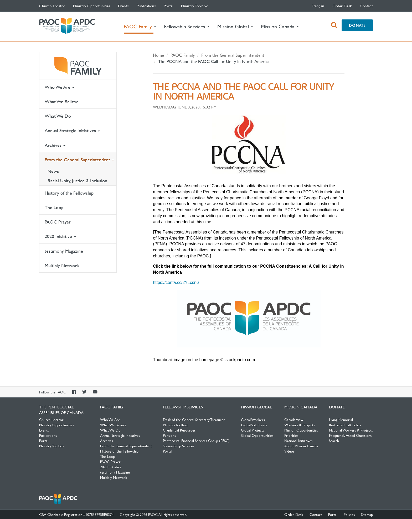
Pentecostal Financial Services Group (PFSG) (196, 440)
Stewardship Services (178, 445)
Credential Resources (179, 430)
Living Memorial (341, 419)
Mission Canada (300, 406)
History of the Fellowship (69, 193)
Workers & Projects (299, 424)
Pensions (169, 435)
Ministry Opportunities (91, 5)
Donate (357, 25)
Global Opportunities (257, 435)
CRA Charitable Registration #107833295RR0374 (76, 514)
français (318, 5)
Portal (168, 5)
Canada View (293, 419)
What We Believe (62, 101)
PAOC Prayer (58, 222)
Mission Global (256, 406)
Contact (366, 5)
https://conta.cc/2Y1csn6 (176, 282)
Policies (349, 514)
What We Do (58, 116)
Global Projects (252, 430)
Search (334, 440)
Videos (289, 451)
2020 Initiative (60, 236)
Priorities (291, 435)
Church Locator (52, 5)
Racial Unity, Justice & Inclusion (77, 180)
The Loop (54, 207)
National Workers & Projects (351, 430)
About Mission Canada (301, 445)
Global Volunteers (254, 424)
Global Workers (253, 419)
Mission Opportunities (301, 430)
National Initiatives (298, 440)
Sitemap (367, 514)
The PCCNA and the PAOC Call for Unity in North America (213, 61)
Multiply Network (62, 265)
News (53, 171)
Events (123, 5)
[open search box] (334, 25)
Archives (55, 145)
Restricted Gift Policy (345, 424)
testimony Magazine (64, 251)
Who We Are (59, 87)
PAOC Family (77, 66)
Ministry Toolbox (194, 5)
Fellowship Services (183, 406)
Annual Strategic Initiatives (72, 130)
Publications (146, 5)
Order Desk (342, 5)
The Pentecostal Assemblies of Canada (67, 26)
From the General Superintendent (79, 159)
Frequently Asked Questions (350, 435)
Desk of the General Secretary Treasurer (194, 419)
